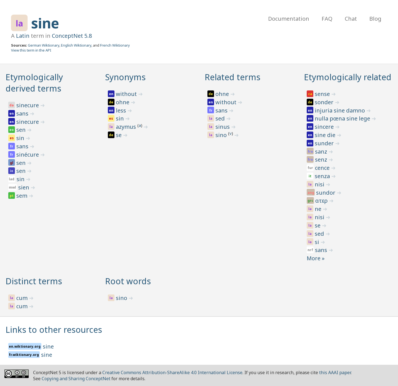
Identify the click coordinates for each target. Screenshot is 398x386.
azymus (126, 126)
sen (21, 129)
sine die (326, 135)
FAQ (327, 18)
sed (220, 118)
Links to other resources (54, 329)
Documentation (288, 18)
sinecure (28, 105)
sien (24, 187)
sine (45, 23)
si (317, 242)
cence (323, 167)
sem (22, 195)
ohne (123, 102)
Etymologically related (347, 77)
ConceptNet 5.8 (72, 35)
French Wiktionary (115, 45)
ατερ (322, 200)
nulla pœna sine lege (343, 118)
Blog (375, 18)
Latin (23, 35)
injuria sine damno (340, 110)
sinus (223, 126)
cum (22, 298)
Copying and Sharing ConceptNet (76, 379)
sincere (325, 126)
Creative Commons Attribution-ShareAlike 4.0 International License (172, 372)
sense (323, 94)
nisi (320, 184)
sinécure (28, 154)
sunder (325, 143)
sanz (321, 151)
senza (323, 176)
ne (319, 209)
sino (221, 135)
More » (316, 258)
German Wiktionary (43, 45)
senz (321, 159)
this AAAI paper (335, 372)
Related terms (232, 77)
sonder (325, 102)
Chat (351, 18)
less (121, 110)
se (119, 135)
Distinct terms (34, 281)
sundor (326, 192)
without (127, 94)
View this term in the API (31, 50)
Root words (128, 281)
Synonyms (125, 77)
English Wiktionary (76, 45)
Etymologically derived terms (34, 82)
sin (21, 138)
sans (23, 113)
